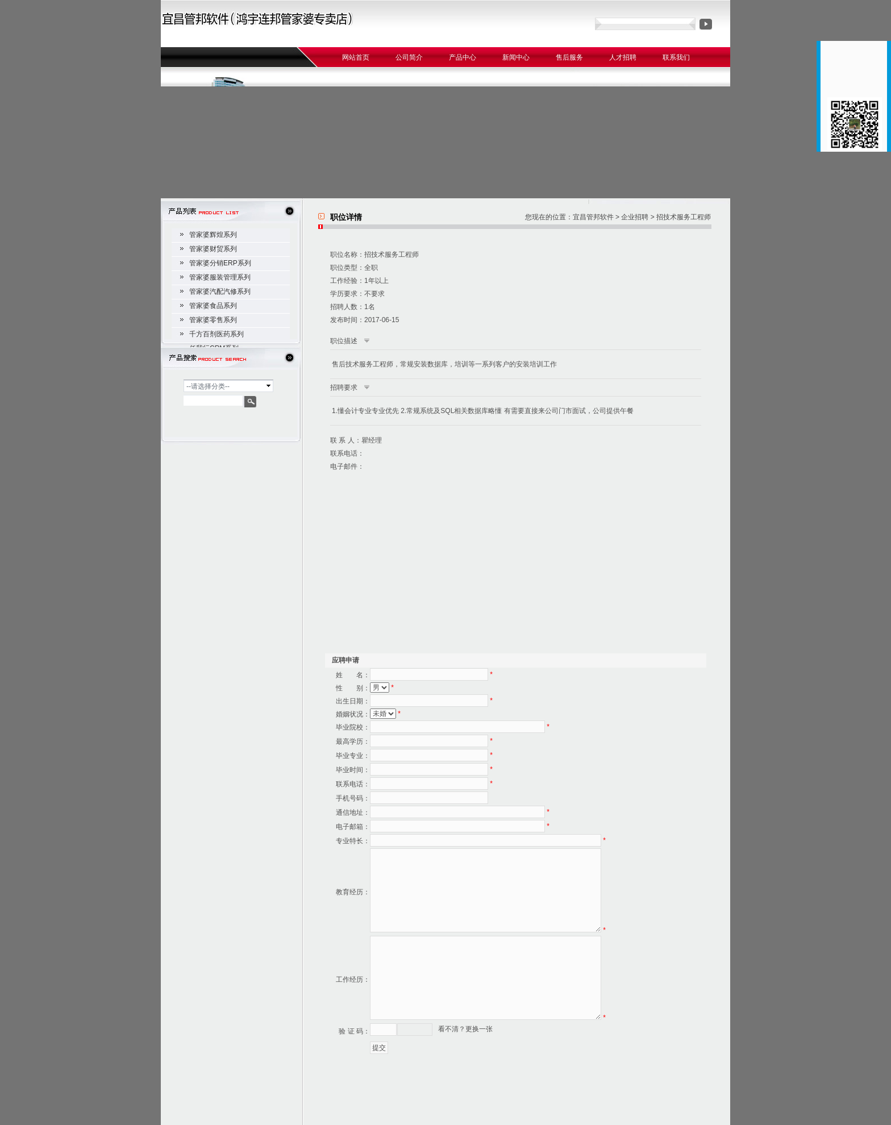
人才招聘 (622, 57)
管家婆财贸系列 (213, 249)
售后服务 (569, 57)
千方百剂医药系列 (216, 334)
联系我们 (676, 57)
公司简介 (409, 57)
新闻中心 (516, 57)
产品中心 (462, 57)
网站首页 (355, 57)
